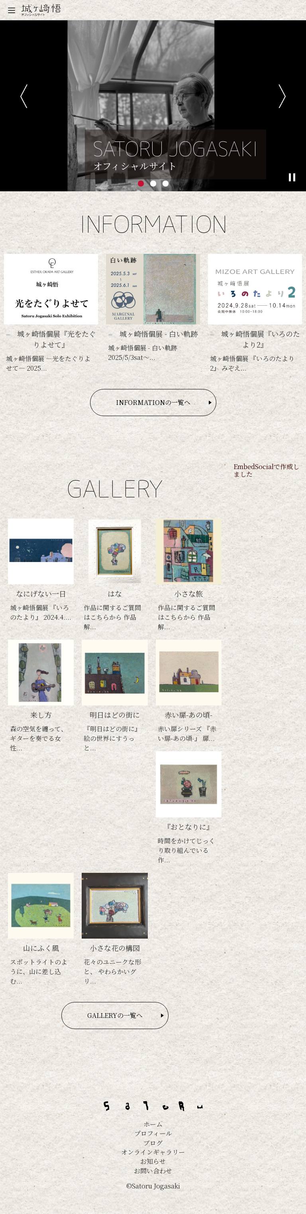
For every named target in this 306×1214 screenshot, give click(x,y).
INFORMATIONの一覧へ (153, 402)
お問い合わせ (153, 1170)
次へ (282, 96)
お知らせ (153, 1161)
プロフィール (153, 1133)
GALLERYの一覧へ (115, 1015)
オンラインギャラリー (153, 1152)
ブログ (153, 1142)
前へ (23, 96)
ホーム (153, 1124)
